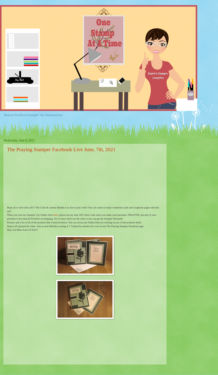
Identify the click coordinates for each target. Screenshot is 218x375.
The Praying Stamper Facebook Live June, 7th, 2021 (61, 149)
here (56, 215)
